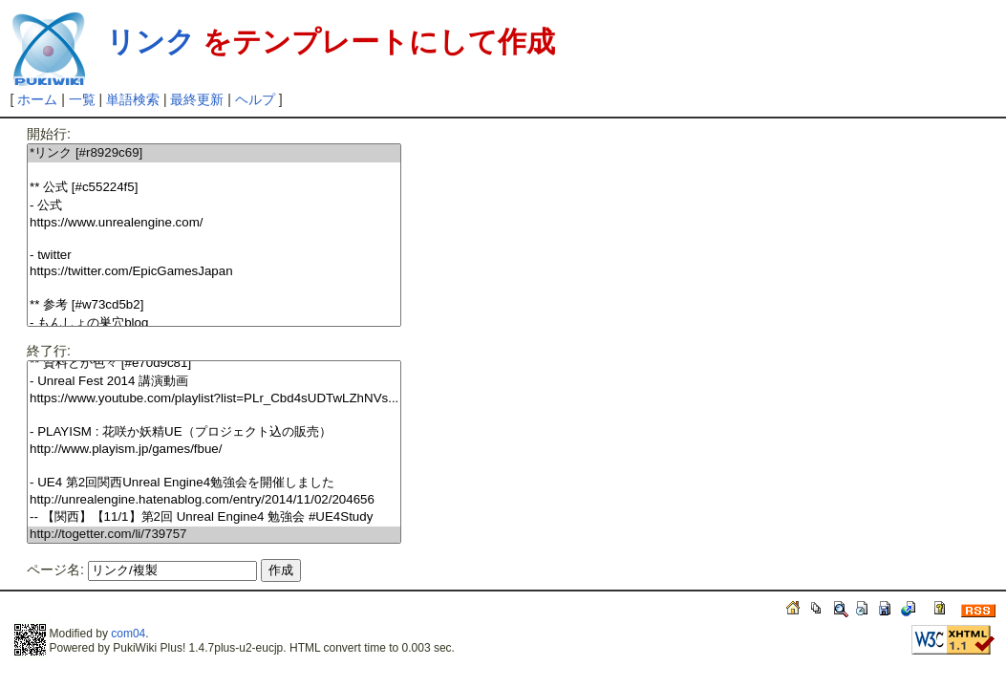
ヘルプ (255, 99)
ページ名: (55, 569)
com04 (128, 633)
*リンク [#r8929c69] (214, 153)
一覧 (82, 99)
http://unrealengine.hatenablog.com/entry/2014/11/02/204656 (214, 500)
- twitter (214, 255)
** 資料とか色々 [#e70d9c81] (214, 364)
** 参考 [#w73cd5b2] (214, 305)
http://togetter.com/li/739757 (214, 535)
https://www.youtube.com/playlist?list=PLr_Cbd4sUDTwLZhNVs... (214, 399)
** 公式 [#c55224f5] (214, 188)
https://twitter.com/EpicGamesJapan (214, 272)
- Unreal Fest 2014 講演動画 (214, 382)
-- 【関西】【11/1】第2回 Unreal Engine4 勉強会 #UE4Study (214, 517)
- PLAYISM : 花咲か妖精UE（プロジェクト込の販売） (214, 432)
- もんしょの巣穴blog (214, 323)
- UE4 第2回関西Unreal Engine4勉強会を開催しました (214, 483)
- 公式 (214, 206)
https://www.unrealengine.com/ (214, 223)
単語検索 (133, 99)
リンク (150, 41)
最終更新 (197, 99)
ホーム (37, 99)
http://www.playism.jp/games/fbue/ (214, 449)
